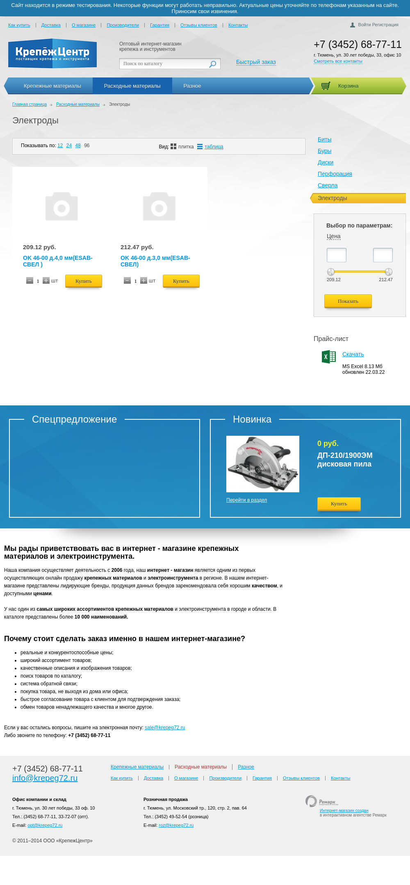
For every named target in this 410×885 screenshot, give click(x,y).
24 (69, 145)
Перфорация (335, 174)
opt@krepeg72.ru (44, 825)
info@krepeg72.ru (44, 778)
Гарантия (159, 25)
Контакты (238, 25)
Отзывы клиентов (198, 25)
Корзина (348, 86)
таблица (210, 147)
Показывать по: (38, 145)
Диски (325, 162)
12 (60, 145)
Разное (192, 86)
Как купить (19, 25)
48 (77, 145)
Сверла (327, 185)
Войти (364, 24)
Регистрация (385, 24)
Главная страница (29, 104)
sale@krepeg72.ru (165, 727)
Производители (123, 25)
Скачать (353, 354)
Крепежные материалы (52, 86)
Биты (324, 139)
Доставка (51, 25)
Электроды (35, 120)
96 (86, 145)
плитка (182, 147)
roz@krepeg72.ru (176, 825)
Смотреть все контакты (338, 61)
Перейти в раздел (246, 500)
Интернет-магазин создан (344, 810)
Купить (83, 281)
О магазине (84, 25)
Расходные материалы (132, 86)
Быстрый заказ (256, 62)
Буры (325, 151)
